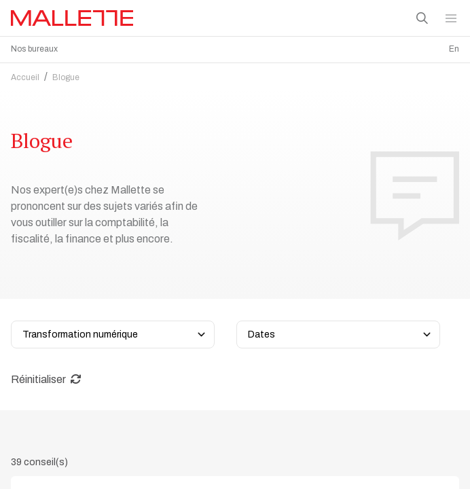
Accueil (25, 74)
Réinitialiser (46, 376)
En (454, 49)
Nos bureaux (34, 49)
